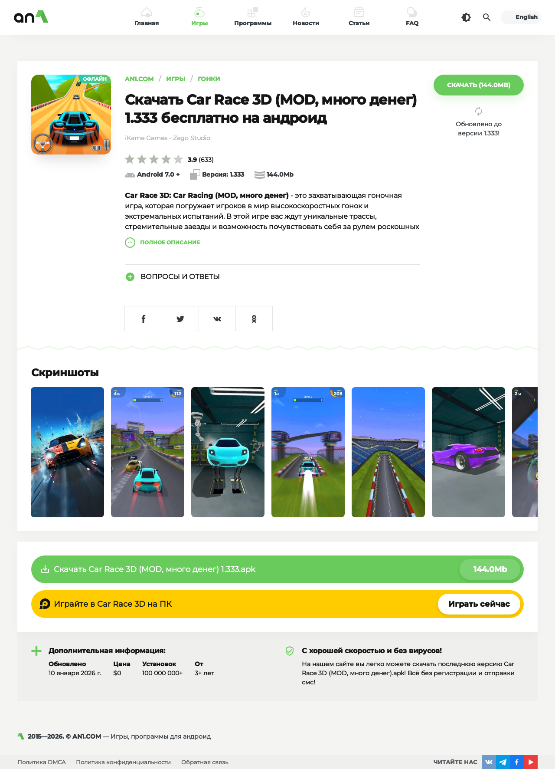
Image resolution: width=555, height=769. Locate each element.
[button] (479, 85)
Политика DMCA (41, 762)
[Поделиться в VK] (217, 318)
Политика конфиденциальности (123, 762)
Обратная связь (204, 762)
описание (162, 242)
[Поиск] (487, 17)
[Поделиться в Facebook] (143, 318)
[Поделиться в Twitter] (180, 318)
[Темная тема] (466, 17)
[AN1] (22, 736)
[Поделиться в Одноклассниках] (253, 318)
